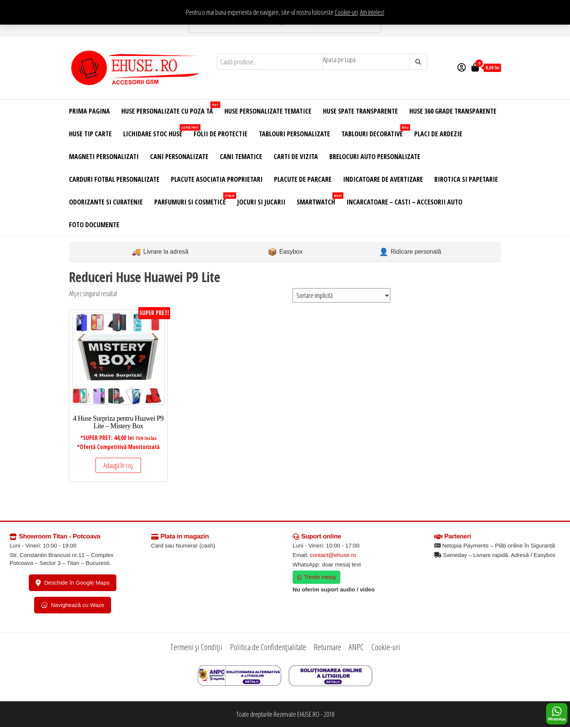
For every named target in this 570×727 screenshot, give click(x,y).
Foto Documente (94, 224)
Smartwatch (319, 199)
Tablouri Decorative (375, 131)
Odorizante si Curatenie (106, 201)
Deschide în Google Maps (73, 582)
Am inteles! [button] (372, 12)
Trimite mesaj (316, 577)
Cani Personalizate (179, 156)
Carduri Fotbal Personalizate (114, 179)
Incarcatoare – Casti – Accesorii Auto (404, 201)
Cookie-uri (346, 12)
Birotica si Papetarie (466, 179)
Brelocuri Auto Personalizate (374, 156)
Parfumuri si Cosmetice (193, 199)
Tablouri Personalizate (294, 133)
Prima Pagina (89, 110)
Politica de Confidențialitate (268, 646)
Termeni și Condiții (196, 646)
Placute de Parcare (303, 179)
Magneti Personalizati (104, 156)
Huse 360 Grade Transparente (452, 110)
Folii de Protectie (220, 133)
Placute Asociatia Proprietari (217, 179)
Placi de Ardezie (438, 133)
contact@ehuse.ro (333, 555)
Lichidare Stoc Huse (155, 131)
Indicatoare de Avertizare (383, 179)
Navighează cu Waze (72, 605)
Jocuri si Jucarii (261, 201)
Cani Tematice (241, 156)
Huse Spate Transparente (360, 110)
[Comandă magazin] (341, 295)
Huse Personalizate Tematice (268, 110)
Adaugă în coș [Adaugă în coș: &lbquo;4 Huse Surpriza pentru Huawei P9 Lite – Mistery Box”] (118, 465)
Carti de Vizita (296, 156)
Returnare (327, 646)
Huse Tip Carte (90, 133)
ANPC (356, 646)
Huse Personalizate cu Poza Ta (170, 108)
